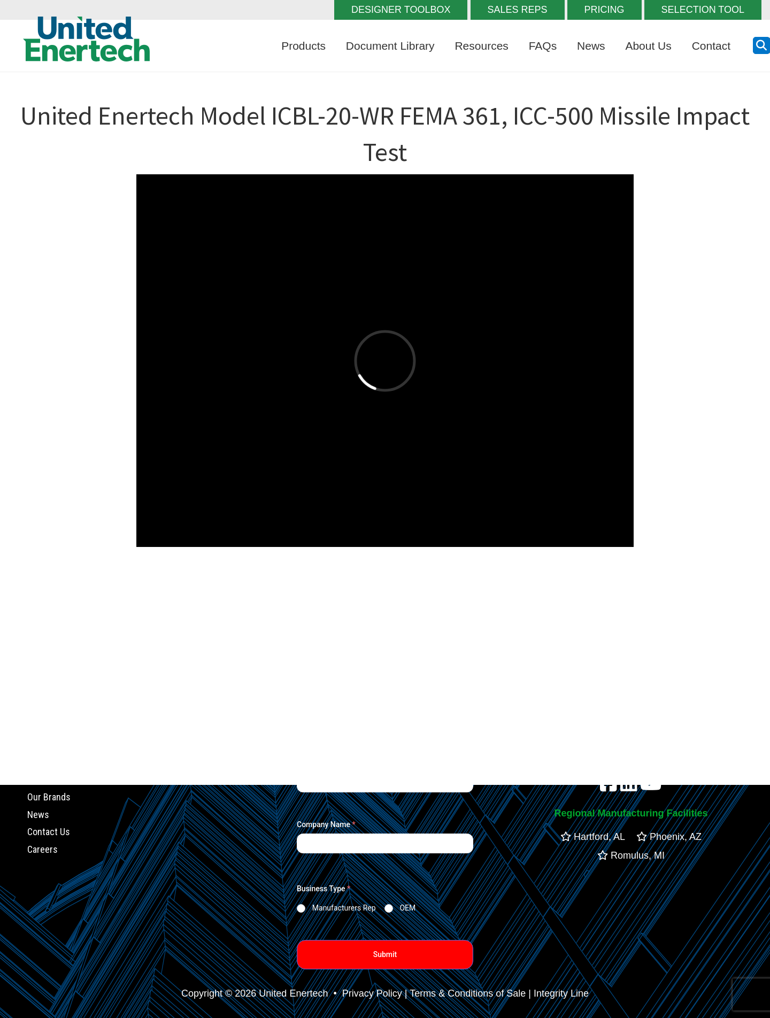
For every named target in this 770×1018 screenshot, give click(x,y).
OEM (407, 908)
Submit (385, 954)
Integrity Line (561, 993)
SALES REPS (518, 9)
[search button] (761, 45)
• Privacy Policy (366, 993)
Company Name (326, 824)
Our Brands (49, 797)
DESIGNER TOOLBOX (400, 9)
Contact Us (48, 832)
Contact (711, 46)
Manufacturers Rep (344, 908)
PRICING (604, 9)
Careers (42, 849)
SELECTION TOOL (702, 9)
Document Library (390, 46)
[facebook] (608, 787)
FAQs (543, 46)
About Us (648, 46)
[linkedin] (628, 787)
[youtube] (651, 787)
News (591, 46)
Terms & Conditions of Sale (468, 993)
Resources (481, 46)
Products (303, 46)
